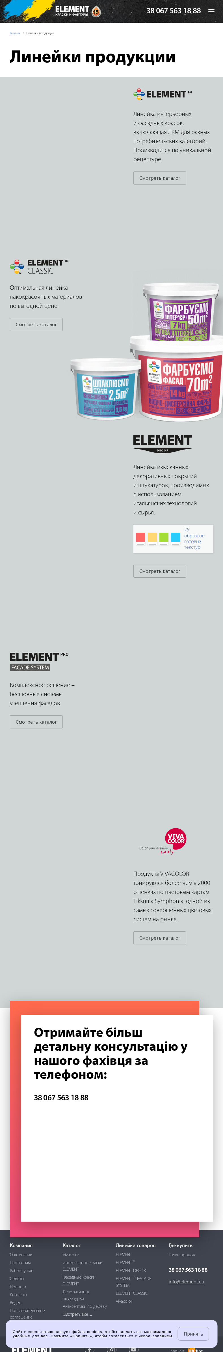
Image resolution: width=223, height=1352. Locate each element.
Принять (193, 1334)
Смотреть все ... (77, 1314)
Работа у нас (21, 1271)
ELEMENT (124, 1255)
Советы (17, 1279)
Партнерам (20, 1263)
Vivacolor (71, 1255)
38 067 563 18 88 (173, 11)
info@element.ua (186, 1282)
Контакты (18, 1295)
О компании (21, 1255)
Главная (15, 33)
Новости (18, 1287)
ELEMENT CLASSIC (132, 1293)
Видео (15, 1303)
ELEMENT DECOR (131, 1271)
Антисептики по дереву (85, 1306)
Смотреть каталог (159, 178)
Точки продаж (182, 1255)
